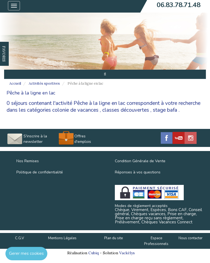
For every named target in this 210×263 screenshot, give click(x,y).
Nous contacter (191, 238)
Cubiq (93, 252)
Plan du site (113, 238)
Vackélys (127, 252)
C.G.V (19, 238)
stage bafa (165, 110)
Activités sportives (44, 83)
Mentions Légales (62, 238)
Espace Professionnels (156, 241)
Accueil (15, 83)
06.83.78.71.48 (178, 5)
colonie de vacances (75, 110)
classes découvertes (125, 110)
